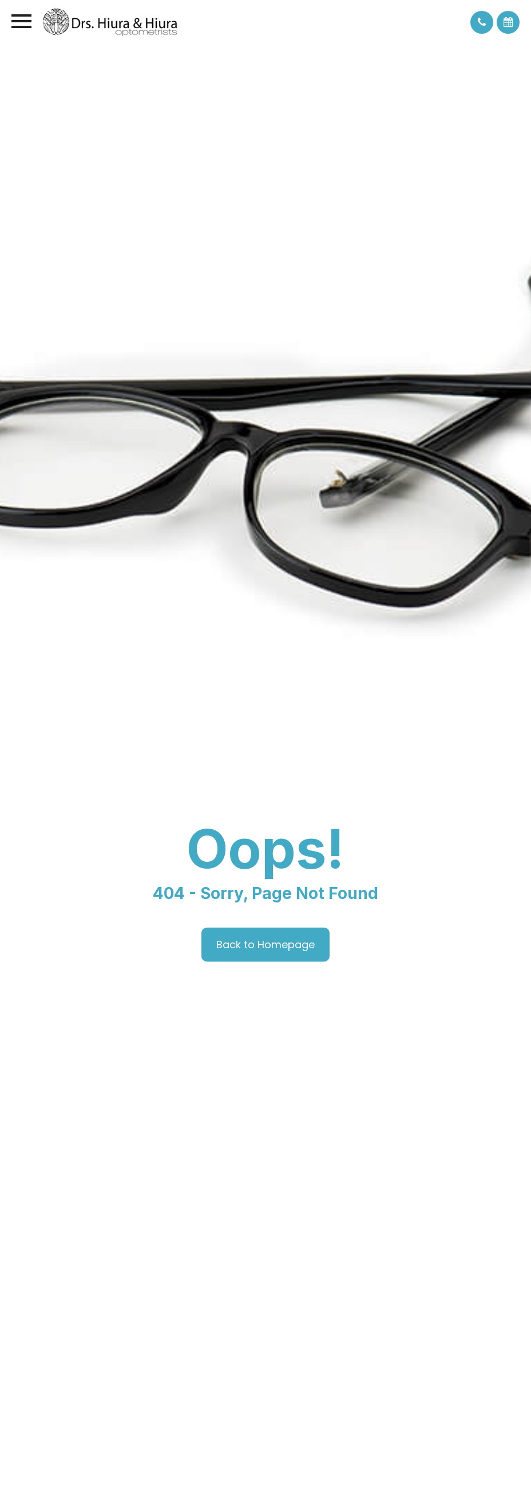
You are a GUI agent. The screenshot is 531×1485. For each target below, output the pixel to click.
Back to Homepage (265, 944)
